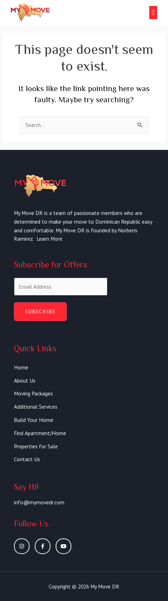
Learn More (49, 238)
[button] (153, 12)
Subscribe (40, 311)
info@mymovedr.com (39, 502)
